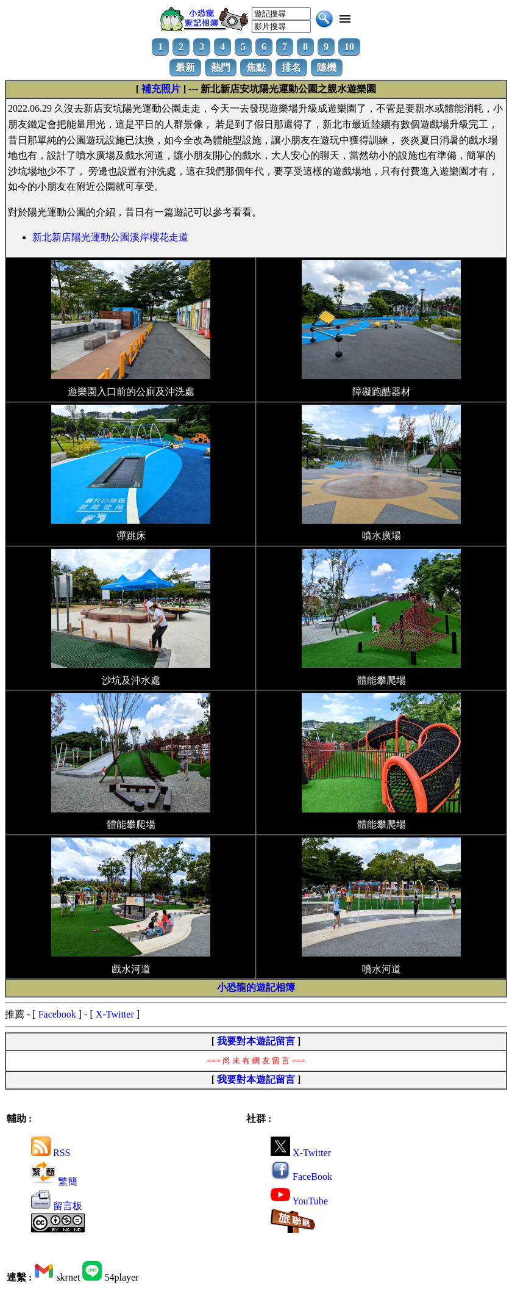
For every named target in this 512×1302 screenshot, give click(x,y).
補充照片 (160, 89)
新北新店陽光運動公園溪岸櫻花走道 (110, 237)
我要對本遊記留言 (256, 1041)
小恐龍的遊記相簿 (256, 987)
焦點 (256, 67)
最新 (185, 67)
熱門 (220, 67)
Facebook (57, 1014)
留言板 (56, 1206)
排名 (291, 67)
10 (349, 47)
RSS (50, 1153)
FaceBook (301, 1176)
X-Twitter (115, 1014)
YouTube (299, 1201)
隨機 (326, 67)
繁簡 (54, 1181)
